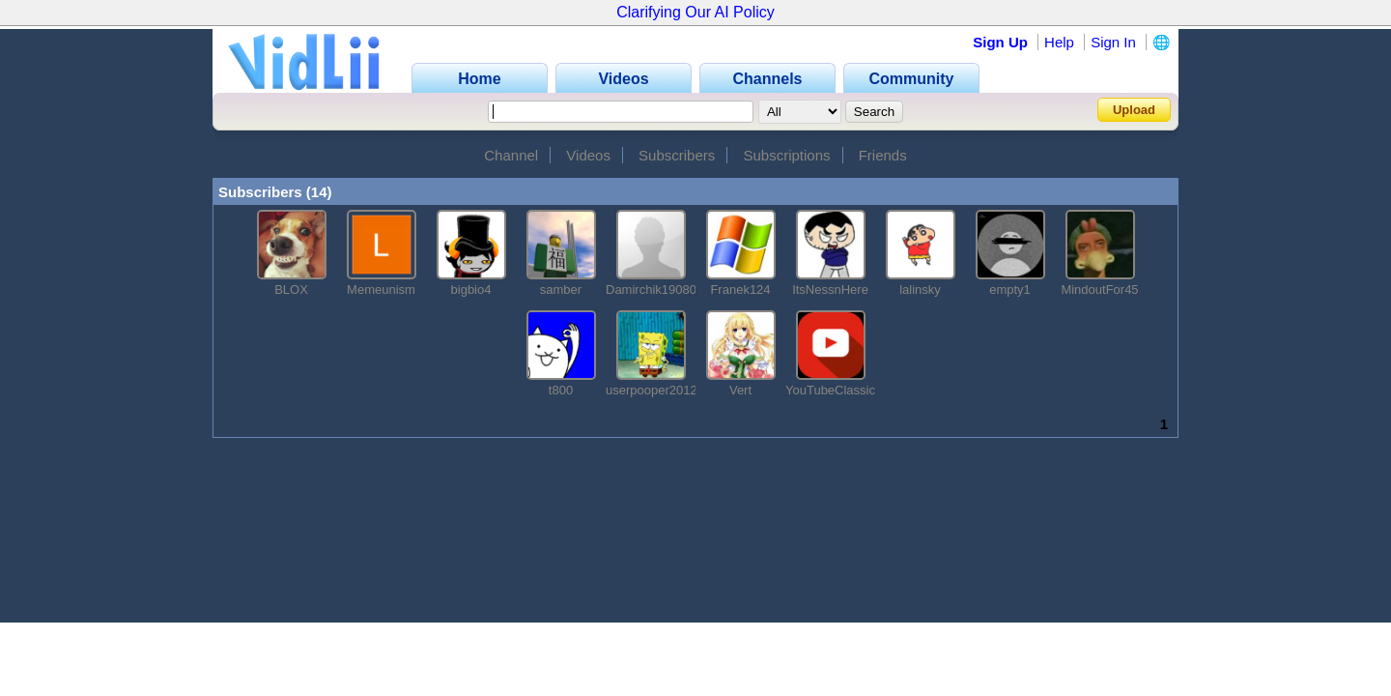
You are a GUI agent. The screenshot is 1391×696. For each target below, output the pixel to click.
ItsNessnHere (830, 289)
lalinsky (920, 289)
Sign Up (1000, 42)
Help (1059, 42)
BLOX (291, 289)
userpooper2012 (651, 390)
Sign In (1113, 42)
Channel (511, 155)
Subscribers (677, 155)
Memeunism (381, 289)
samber (561, 289)
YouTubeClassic (830, 390)
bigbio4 (471, 289)
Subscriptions (786, 155)
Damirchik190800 (654, 289)
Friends (883, 155)
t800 (561, 390)
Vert (740, 390)
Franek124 (740, 289)
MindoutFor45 (1099, 289)
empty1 (1010, 289)
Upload (1134, 109)
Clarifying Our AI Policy (695, 12)
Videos (588, 155)
